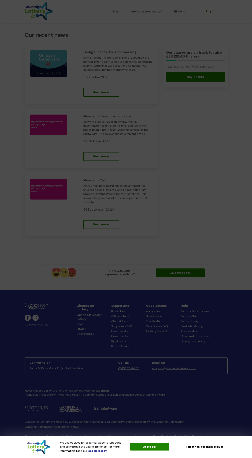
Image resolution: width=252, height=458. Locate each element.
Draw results (119, 336)
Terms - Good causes (195, 311)
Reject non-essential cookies (205, 446)
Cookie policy (85, 334)
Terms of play (189, 321)
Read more (101, 92)
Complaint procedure (195, 336)
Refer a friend (120, 346)
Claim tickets (119, 321)
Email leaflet (154, 321)
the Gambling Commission (167, 422)
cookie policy (97, 451)
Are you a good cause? (146, 11)
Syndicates (118, 341)
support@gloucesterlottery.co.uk (174, 368)
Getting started (156, 331)
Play (116, 11)
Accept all (149, 446)
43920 (75, 427)
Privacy (81, 329)
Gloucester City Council (84, 422)
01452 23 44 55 (128, 368)
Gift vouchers (120, 316)
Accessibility (189, 331)
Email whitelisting (192, 326)
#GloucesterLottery (36, 324)
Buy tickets (195, 77)
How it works (119, 331)
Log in (210, 11)
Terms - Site (189, 316)
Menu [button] (179, 11)
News (80, 324)
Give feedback (180, 273)
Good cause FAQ (157, 326)
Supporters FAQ (121, 326)
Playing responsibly (193, 341)
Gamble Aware (155, 395)
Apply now (153, 311)
